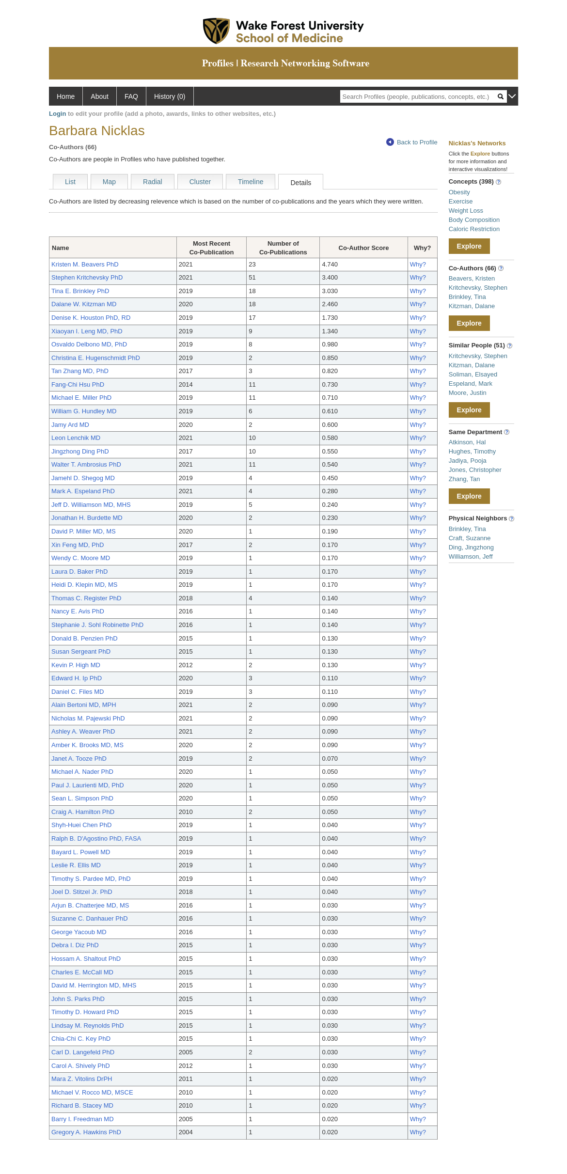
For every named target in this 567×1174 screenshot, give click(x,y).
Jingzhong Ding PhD (80, 451)
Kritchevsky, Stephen (478, 287)
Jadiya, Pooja (468, 460)
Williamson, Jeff (471, 556)
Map (109, 182)
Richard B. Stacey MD (82, 1105)
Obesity (459, 192)
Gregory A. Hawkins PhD (86, 1132)
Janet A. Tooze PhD (79, 758)
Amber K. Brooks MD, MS (87, 745)
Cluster (200, 182)
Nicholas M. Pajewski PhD (88, 718)
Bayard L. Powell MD (80, 852)
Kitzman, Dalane (472, 306)
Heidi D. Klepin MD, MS (84, 584)
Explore (469, 246)
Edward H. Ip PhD (76, 678)
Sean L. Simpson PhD (82, 798)
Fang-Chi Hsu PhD (77, 384)
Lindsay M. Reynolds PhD (87, 1025)
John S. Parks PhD (78, 998)
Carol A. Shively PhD (80, 1065)
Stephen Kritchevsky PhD (87, 277)
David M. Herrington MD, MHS (94, 985)
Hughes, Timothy (472, 451)
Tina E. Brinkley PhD (80, 291)
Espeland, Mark (470, 383)
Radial (152, 182)
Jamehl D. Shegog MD (83, 478)
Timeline (250, 182)
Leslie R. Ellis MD (76, 865)
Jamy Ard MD (70, 424)
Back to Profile (412, 142)
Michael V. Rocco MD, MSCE (92, 1092)
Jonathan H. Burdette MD (87, 517)
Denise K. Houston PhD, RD (90, 317)
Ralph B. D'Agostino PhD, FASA (96, 838)
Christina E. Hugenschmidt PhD (95, 357)
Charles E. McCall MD (82, 972)
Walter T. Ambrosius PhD (86, 464)
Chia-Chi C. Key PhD (80, 1038)
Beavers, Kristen (472, 278)
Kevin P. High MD (75, 665)
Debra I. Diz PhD (75, 945)
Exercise (461, 201)
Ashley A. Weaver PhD (83, 731)
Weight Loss (466, 210)
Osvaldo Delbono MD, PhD (89, 344)
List (70, 182)
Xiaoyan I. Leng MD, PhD (87, 331)
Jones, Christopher (475, 469)
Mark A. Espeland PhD (83, 491)
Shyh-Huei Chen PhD (81, 825)
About (100, 96)
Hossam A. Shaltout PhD (86, 958)
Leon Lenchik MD (75, 437)
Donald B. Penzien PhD (84, 638)
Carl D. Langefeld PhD (82, 1052)
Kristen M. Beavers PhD (85, 264)
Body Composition (474, 219)
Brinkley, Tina (467, 296)
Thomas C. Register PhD (86, 598)
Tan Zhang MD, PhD (80, 371)
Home (66, 96)
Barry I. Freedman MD (82, 1119)
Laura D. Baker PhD (79, 571)
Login (57, 113)
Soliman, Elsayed (473, 374)
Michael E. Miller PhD (81, 397)
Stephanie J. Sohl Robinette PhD (97, 624)
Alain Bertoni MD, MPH (83, 704)
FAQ (131, 96)
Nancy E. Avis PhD (77, 611)
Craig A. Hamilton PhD (82, 811)
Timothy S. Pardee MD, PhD (91, 878)
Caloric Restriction (474, 229)
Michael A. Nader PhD (82, 771)
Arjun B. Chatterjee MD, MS (90, 905)
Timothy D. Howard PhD (85, 1012)
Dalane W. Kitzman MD (83, 304)
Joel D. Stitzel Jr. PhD (81, 891)
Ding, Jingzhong (471, 547)
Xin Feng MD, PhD (77, 544)
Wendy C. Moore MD (80, 558)
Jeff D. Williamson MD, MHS (91, 504)
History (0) (170, 96)
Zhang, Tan (464, 479)
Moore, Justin (468, 392)
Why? (418, 264)
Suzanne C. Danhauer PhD (89, 918)
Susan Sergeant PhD (80, 651)
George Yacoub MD (79, 932)
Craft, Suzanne (470, 538)
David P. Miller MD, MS (83, 531)
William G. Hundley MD (83, 411)
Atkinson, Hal (467, 442)
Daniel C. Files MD (77, 691)
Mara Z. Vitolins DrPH (81, 1078)
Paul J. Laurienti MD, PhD (87, 785)
